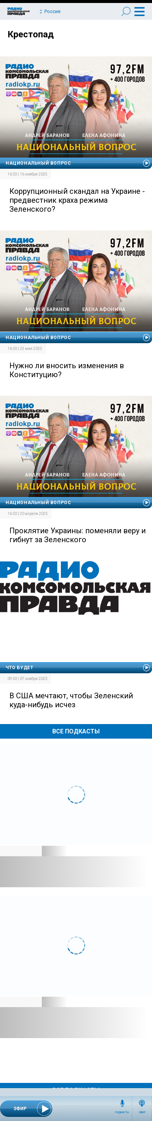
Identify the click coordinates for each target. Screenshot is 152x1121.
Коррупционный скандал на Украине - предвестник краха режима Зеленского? (77, 200)
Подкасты (122, 1112)
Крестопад (30, 34)
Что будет (19, 667)
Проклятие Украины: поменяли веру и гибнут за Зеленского (77, 535)
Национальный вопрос (38, 163)
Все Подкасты (76, 731)
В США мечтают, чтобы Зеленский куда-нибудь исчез (71, 700)
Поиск (126, 11)
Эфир (142, 1112)
